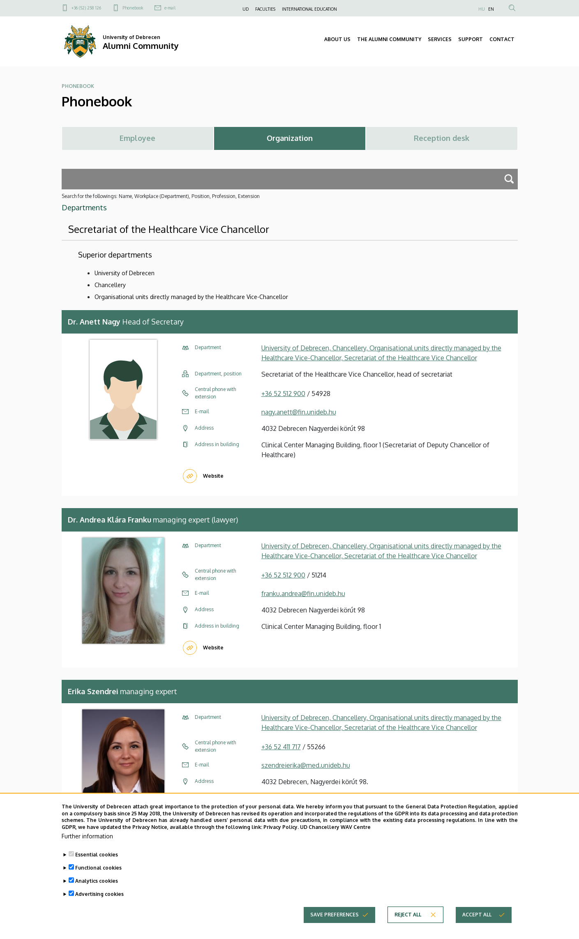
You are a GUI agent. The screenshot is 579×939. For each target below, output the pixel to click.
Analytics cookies (96, 884)
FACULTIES (265, 9)
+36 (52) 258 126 (86, 7)
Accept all (476, 918)
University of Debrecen (125, 272)
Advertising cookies (99, 898)
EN (491, 9)
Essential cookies (96, 858)
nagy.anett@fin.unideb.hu (298, 412)
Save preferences (334, 918)
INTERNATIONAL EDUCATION (309, 9)
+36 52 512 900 (283, 393)
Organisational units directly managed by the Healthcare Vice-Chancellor (191, 296)
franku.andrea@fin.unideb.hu (303, 593)
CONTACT (501, 39)
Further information (87, 839)
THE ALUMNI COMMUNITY (389, 39)
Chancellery (110, 284)
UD (245, 9)
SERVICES (440, 39)
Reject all (407, 918)
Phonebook (132, 7)
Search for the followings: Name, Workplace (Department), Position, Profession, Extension (161, 196)
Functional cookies (98, 871)
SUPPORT (470, 39)
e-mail (169, 7)
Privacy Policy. (281, 831)
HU (481, 9)
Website (213, 476)
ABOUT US (337, 39)
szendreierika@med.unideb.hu (305, 765)
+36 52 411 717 (281, 747)
